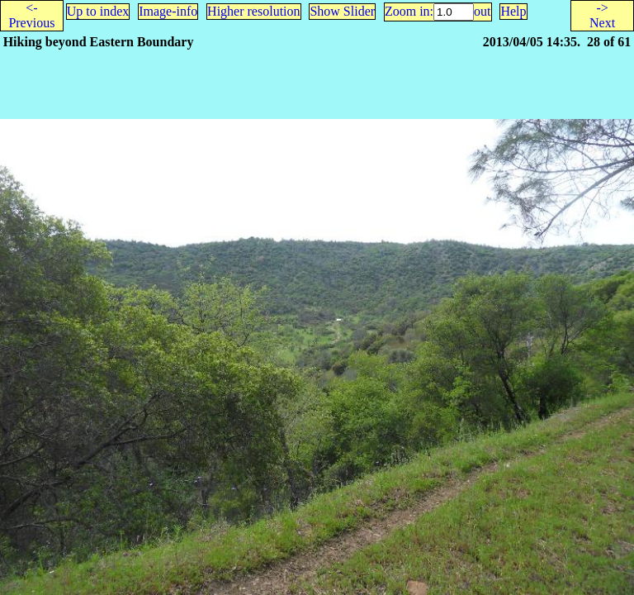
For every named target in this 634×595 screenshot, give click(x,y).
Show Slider (342, 11)
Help (513, 11)
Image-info (168, 11)
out (482, 11)
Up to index (98, 11)
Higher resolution (253, 11)
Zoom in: (409, 11)
